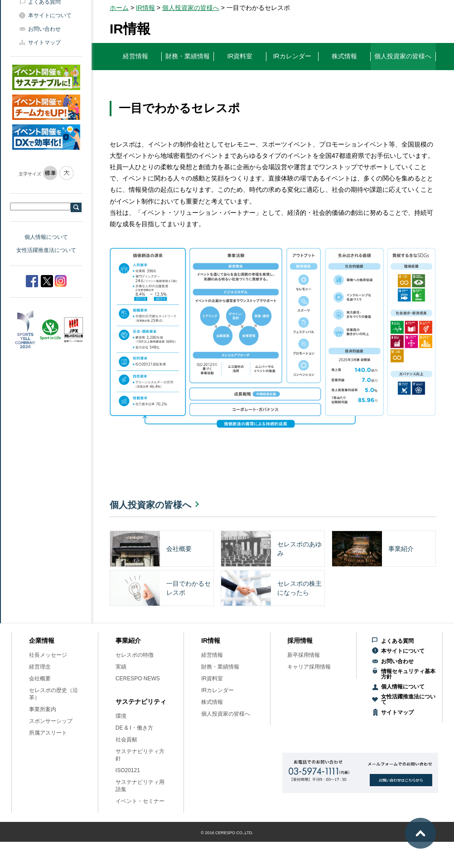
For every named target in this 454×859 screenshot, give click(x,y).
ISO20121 (128, 770)
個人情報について (46, 237)
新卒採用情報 (303, 655)
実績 (121, 667)
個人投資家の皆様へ (190, 7)
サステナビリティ (141, 701)
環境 (121, 716)
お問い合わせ (44, 29)
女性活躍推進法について (46, 250)
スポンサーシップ (50, 721)
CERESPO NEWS (138, 678)
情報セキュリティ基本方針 (408, 674)
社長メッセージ (48, 655)
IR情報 (145, 7)
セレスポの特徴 (135, 655)
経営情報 (212, 655)
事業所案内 (42, 709)
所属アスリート (48, 733)
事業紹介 (128, 640)
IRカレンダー (217, 690)
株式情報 (212, 702)
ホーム (119, 7)
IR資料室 (212, 678)
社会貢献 (126, 739)
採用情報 (300, 640)
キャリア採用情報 (309, 667)
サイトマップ (44, 42)
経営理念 (40, 667)
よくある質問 (397, 641)
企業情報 (41, 640)
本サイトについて (50, 15)
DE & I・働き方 (134, 728)
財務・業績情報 (220, 667)
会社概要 (40, 678)
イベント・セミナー (140, 801)
